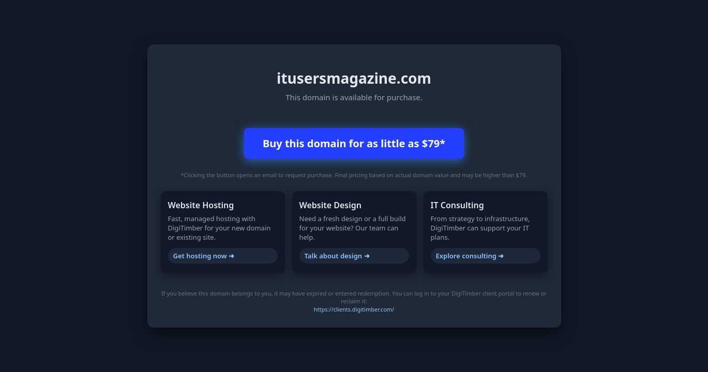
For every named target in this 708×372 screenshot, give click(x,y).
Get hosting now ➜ (203, 255)
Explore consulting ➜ (470, 255)
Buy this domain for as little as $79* (354, 143)
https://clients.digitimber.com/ (354, 309)
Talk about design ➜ (337, 255)
